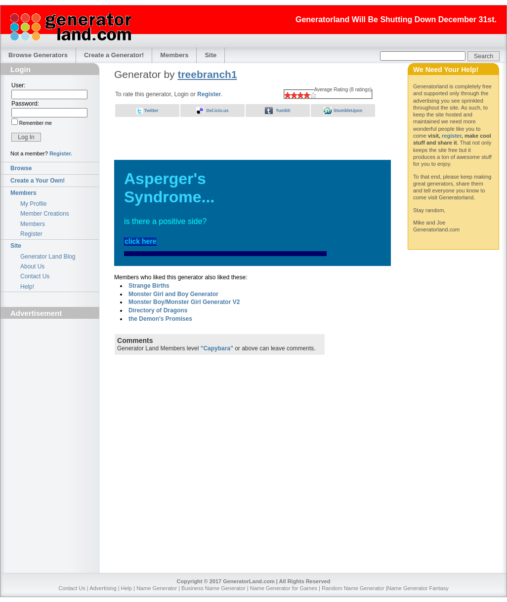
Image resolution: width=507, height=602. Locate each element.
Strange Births (148, 285)
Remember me (35, 123)
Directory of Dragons (157, 310)
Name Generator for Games (283, 588)
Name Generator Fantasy (418, 588)
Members (174, 55)
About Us (32, 266)
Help (126, 588)
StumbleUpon (348, 110)
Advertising (102, 588)
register (452, 136)
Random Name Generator (353, 588)
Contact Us (34, 276)
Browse (21, 168)
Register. (60, 153)
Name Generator (156, 588)
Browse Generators (38, 55)
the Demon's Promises (160, 318)
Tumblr (283, 110)
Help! (27, 286)
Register (31, 233)
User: (18, 85)
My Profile (33, 203)
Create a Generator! (114, 55)
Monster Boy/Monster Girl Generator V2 (184, 302)
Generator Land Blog (47, 256)
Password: (25, 103)
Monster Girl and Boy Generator (173, 294)
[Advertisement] (49, 378)
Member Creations (44, 213)
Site (210, 55)
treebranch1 (207, 74)
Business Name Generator (213, 588)
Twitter (151, 110)
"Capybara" (217, 348)
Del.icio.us (217, 110)
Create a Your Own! (37, 180)
